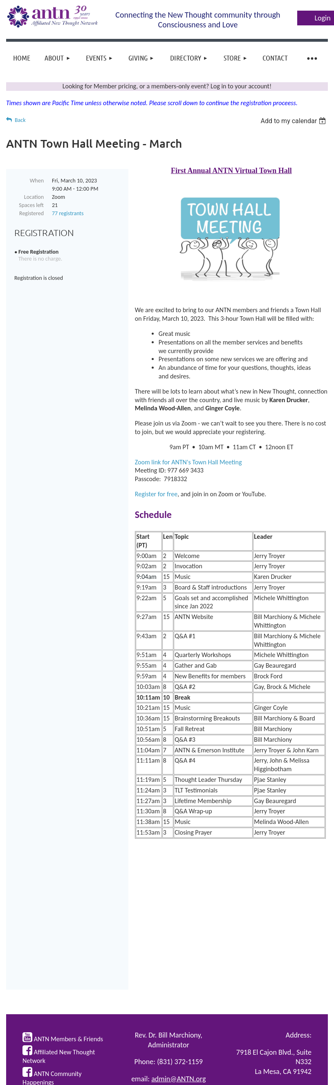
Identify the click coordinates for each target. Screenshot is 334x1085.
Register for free (156, 494)
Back (20, 120)
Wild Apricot (250, 1076)
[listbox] (294, 121)
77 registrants (68, 213)
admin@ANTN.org (178, 988)
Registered (31, 213)
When (37, 180)
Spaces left (31, 205)
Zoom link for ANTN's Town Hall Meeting (188, 462)
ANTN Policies (291, 998)
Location (34, 197)
